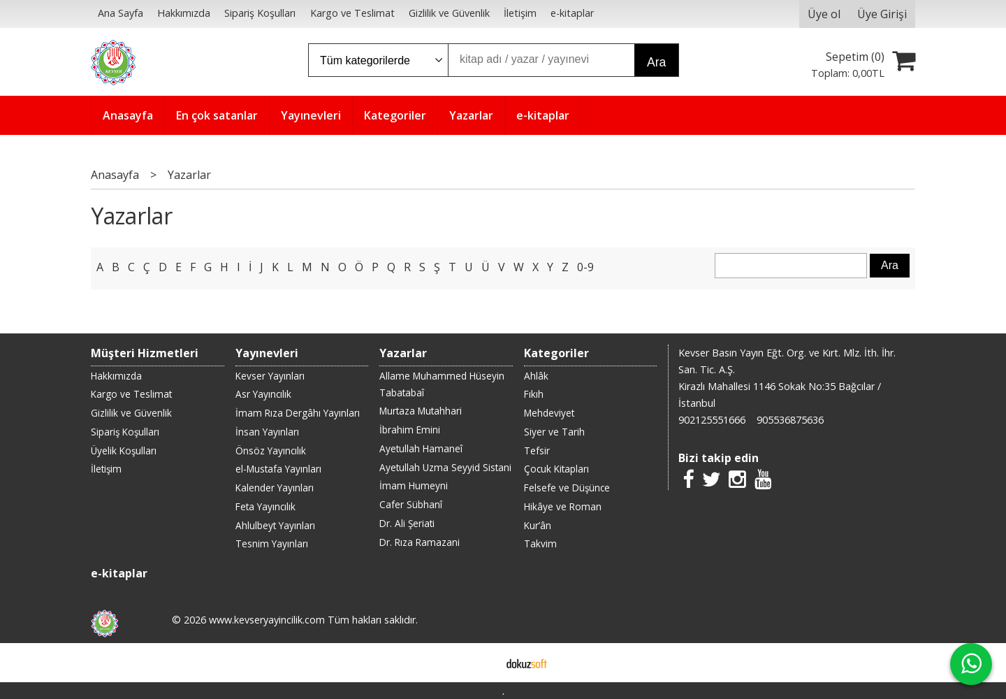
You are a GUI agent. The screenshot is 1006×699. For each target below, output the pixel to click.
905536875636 (790, 419)
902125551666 (711, 419)
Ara (656, 62)
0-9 (585, 267)
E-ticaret (481, 662)
